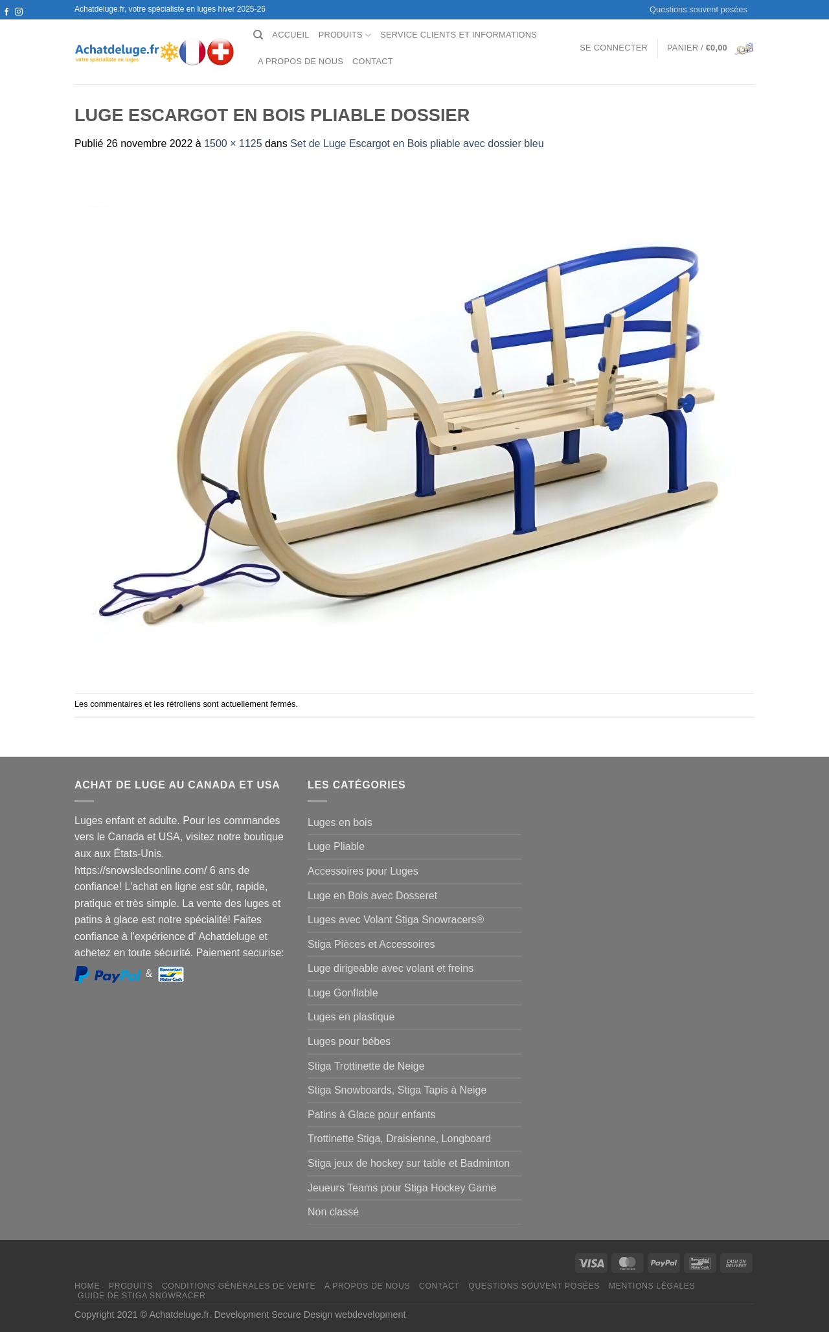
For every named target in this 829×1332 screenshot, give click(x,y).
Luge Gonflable (343, 992)
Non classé (333, 1211)
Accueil (290, 35)
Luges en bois (340, 822)
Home (87, 1286)
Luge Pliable (336, 846)
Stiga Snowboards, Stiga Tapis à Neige (397, 1090)
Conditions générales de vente (238, 1286)
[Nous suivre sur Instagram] (19, 12)
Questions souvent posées (698, 9)
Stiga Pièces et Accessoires (371, 944)
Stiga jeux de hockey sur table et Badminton (409, 1163)
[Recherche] (258, 35)
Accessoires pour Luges (363, 871)
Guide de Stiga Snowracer (142, 1295)
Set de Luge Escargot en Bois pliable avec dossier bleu (416, 143)
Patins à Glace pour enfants (371, 1114)
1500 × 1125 (233, 143)
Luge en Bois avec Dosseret (372, 895)
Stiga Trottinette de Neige (366, 1066)
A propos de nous (300, 61)
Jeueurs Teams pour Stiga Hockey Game (402, 1187)
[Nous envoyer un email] (19, 24)
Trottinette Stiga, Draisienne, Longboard (399, 1138)
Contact (372, 61)
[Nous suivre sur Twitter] (6, 24)
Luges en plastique (351, 1016)
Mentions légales (652, 1286)
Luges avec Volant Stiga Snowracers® (396, 919)
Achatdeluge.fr (179, 1314)
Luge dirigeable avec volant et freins (390, 968)
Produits (345, 35)
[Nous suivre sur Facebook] (6, 12)
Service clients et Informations (458, 35)
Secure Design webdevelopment (338, 1314)
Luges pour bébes (349, 1041)
